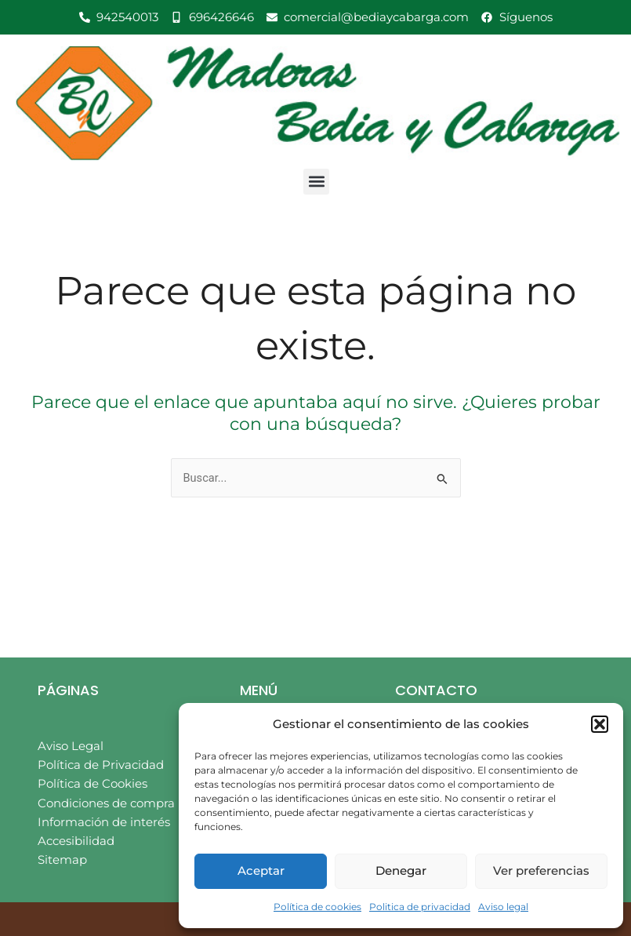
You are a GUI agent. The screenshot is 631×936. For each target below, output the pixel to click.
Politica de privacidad (419, 906)
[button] (599, 724)
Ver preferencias (541, 870)
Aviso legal (503, 906)
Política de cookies (317, 906)
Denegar (400, 870)
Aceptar (261, 870)
